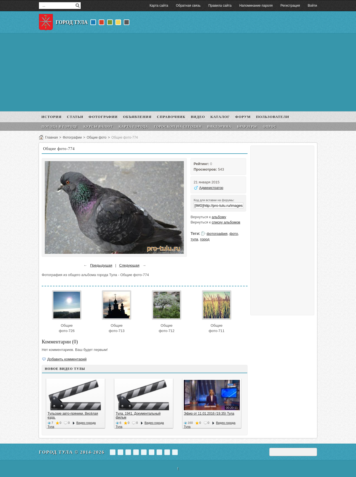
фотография (217, 234)
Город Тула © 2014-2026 (72, 452)
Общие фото (97, 137)
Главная (51, 137)
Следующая (129, 265)
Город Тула (72, 22)
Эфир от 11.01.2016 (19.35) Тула (209, 413)
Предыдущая (101, 265)
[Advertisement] (178, 72)
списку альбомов (226, 222)
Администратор (211, 188)
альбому (219, 217)
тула (194, 239)
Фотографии (72, 137)
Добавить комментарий (66, 359)
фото (233, 234)
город (204, 239)
